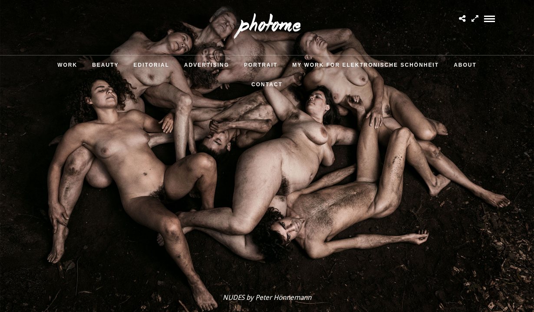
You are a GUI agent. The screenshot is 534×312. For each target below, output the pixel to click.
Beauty (105, 65)
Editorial (151, 65)
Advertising (206, 65)
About (465, 65)
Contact (267, 84)
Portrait (260, 65)
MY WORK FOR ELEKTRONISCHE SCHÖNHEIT (365, 65)
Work (67, 65)
